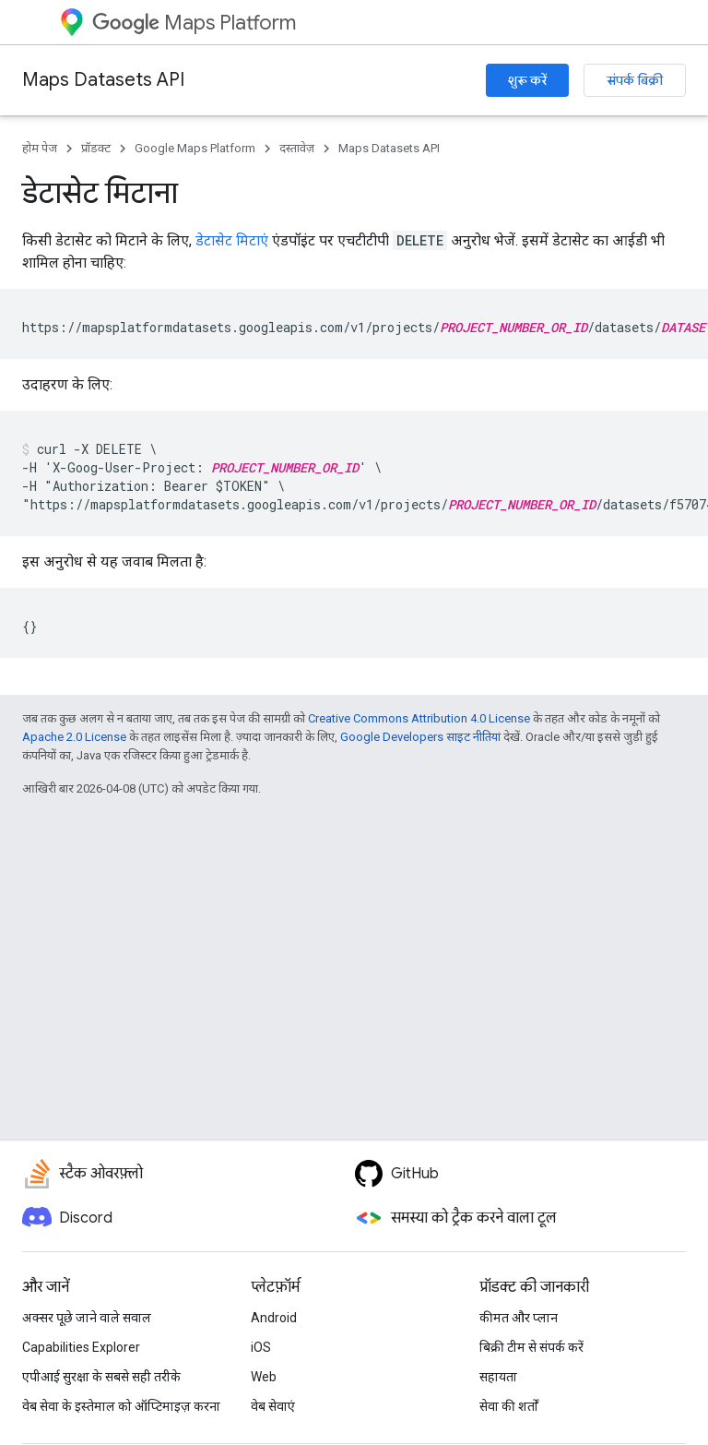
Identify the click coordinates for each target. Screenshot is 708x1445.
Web (264, 1376)
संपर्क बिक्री (635, 80)
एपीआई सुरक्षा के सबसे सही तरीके (101, 1376)
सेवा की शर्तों (508, 1406)
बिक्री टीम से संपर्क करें (531, 1347)
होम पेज (39, 148)
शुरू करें (527, 80)
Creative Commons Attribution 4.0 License (419, 718)
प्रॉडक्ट (96, 148)
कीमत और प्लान (518, 1317)
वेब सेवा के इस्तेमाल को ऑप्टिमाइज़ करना (121, 1406)
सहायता (498, 1376)
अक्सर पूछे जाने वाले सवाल (86, 1317)
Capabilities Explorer (81, 1347)
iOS (261, 1347)
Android (274, 1317)
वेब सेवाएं (273, 1406)
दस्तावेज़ (296, 148)
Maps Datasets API (103, 79)
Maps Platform (194, 22)
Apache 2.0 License (74, 737)
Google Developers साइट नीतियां (420, 737)
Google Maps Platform (195, 148)
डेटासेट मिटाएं (231, 240)
